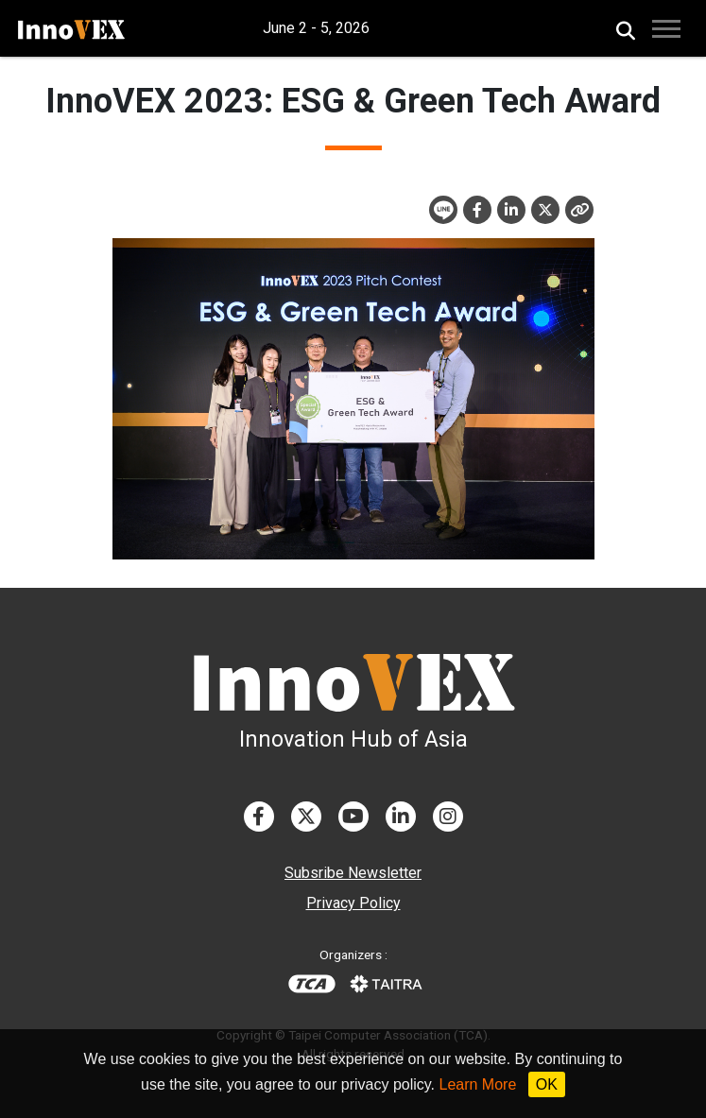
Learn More (478, 1084)
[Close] (579, 210)
